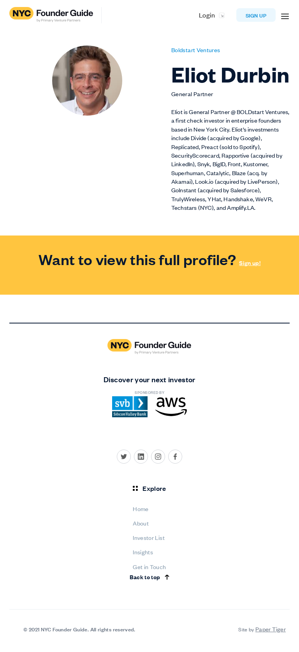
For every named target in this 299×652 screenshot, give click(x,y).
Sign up (256, 15)
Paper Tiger (270, 629)
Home (140, 508)
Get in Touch (149, 566)
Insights (143, 552)
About (141, 523)
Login (207, 15)
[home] (55, 15)
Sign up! (249, 262)
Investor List (149, 537)
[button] (285, 15)
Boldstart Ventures (195, 50)
